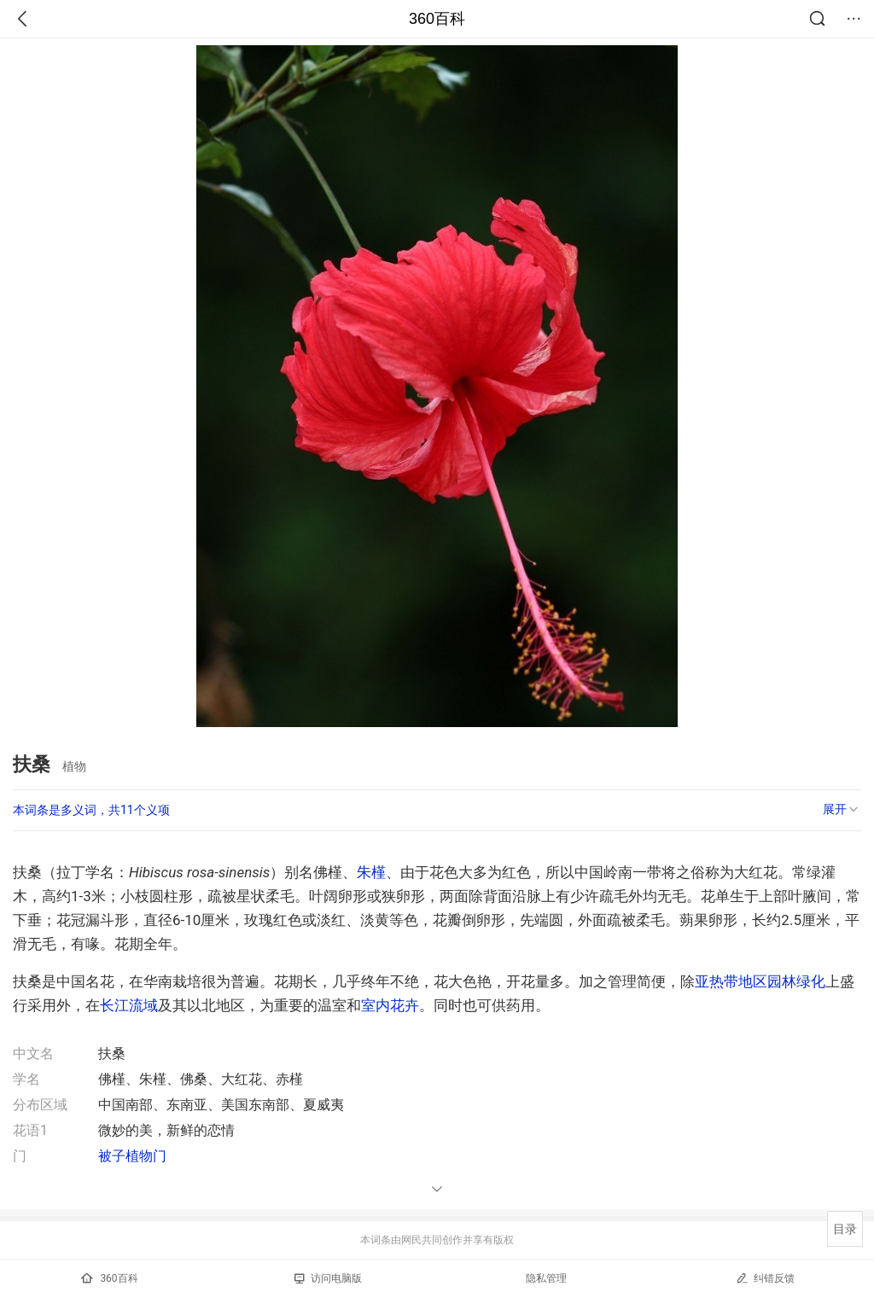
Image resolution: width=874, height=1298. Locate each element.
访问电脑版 (328, 1278)
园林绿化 (796, 981)
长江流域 (129, 1005)
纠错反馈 (765, 1278)
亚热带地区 (731, 981)
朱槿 (371, 872)
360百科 (437, 18)
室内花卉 (390, 1005)
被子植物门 (132, 1156)
